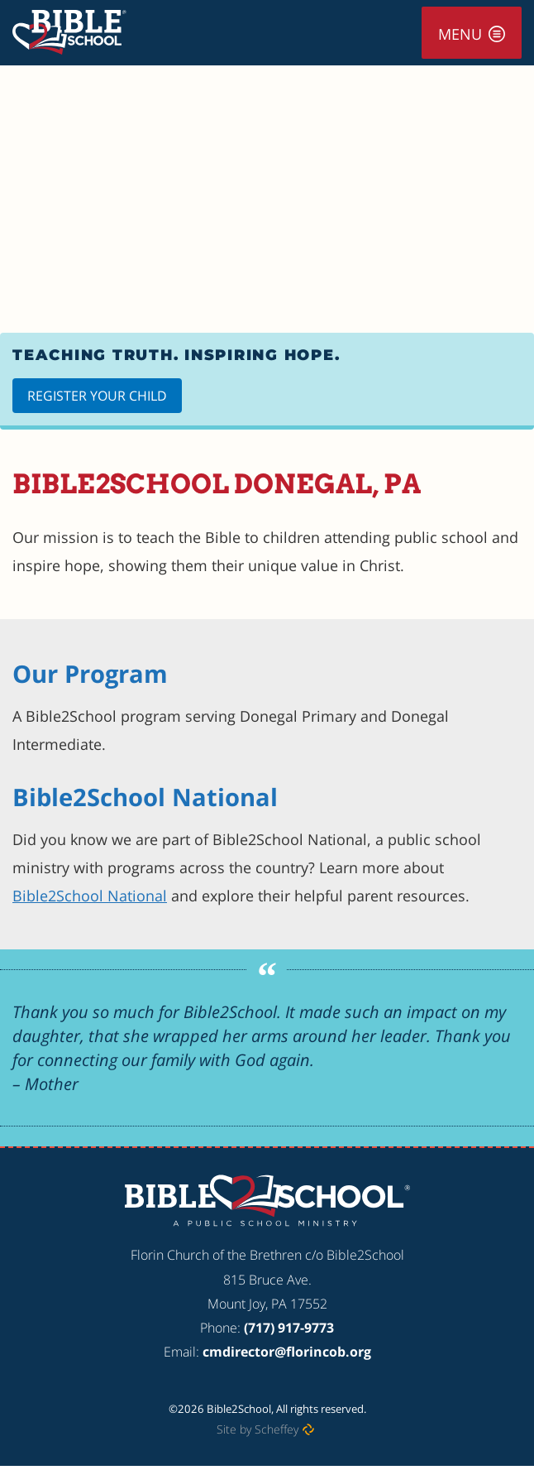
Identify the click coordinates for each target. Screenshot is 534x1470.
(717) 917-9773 (289, 1328)
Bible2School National (89, 896)
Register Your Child (97, 396)
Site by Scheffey (257, 1429)
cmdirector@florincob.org (287, 1352)
